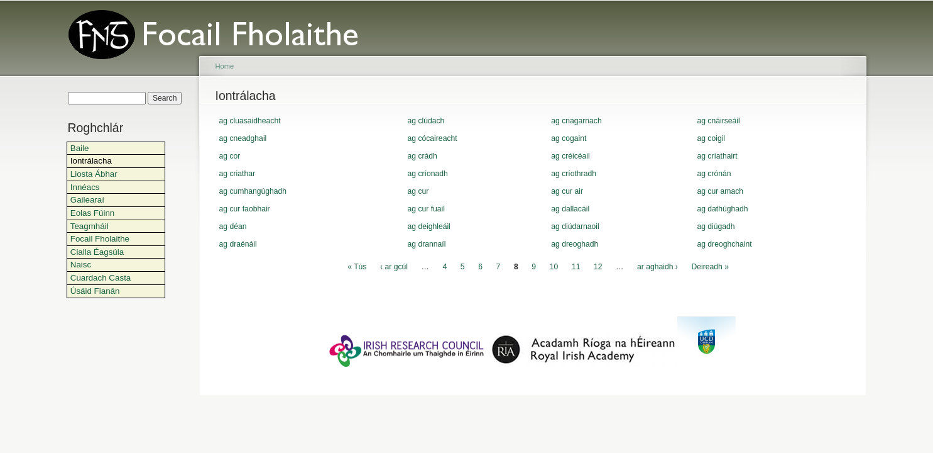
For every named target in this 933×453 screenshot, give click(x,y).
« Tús (356, 266)
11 (576, 266)
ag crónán (714, 173)
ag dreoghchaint (724, 244)
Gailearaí (87, 199)
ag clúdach (426, 120)
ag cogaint (568, 138)
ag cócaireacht (432, 138)
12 (598, 266)
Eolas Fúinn (92, 213)
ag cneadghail (243, 138)
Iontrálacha (91, 160)
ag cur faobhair (244, 208)
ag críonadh (428, 173)
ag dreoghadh (574, 244)
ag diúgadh (715, 226)
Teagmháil (89, 226)
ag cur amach (720, 191)
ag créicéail (570, 156)
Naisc (80, 264)
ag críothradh (573, 173)
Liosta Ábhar (93, 174)
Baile (79, 148)
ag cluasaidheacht (250, 120)
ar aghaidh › (657, 266)
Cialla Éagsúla (97, 252)
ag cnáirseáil (718, 120)
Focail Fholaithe (99, 238)
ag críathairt (717, 156)
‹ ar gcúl (394, 266)
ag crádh (422, 156)
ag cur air (567, 191)
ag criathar (237, 173)
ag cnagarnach (576, 120)
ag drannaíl (427, 244)
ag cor (230, 156)
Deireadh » (710, 266)
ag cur (418, 191)
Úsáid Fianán (95, 291)
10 (554, 266)
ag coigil (711, 138)
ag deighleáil (429, 226)
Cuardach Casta (100, 277)
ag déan (233, 226)
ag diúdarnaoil (575, 226)
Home (225, 66)
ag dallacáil (570, 208)
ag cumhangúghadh (252, 191)
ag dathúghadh (722, 208)
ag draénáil (238, 244)
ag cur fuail (426, 208)
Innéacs (85, 187)
